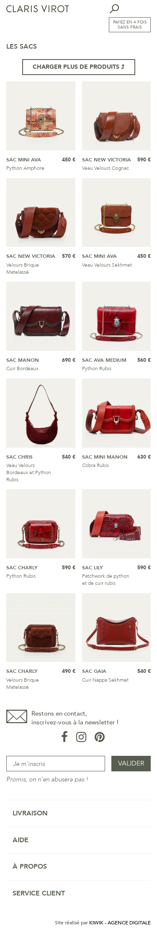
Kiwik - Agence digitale (120, 922)
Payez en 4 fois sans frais (130, 24)
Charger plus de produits (78, 67)
